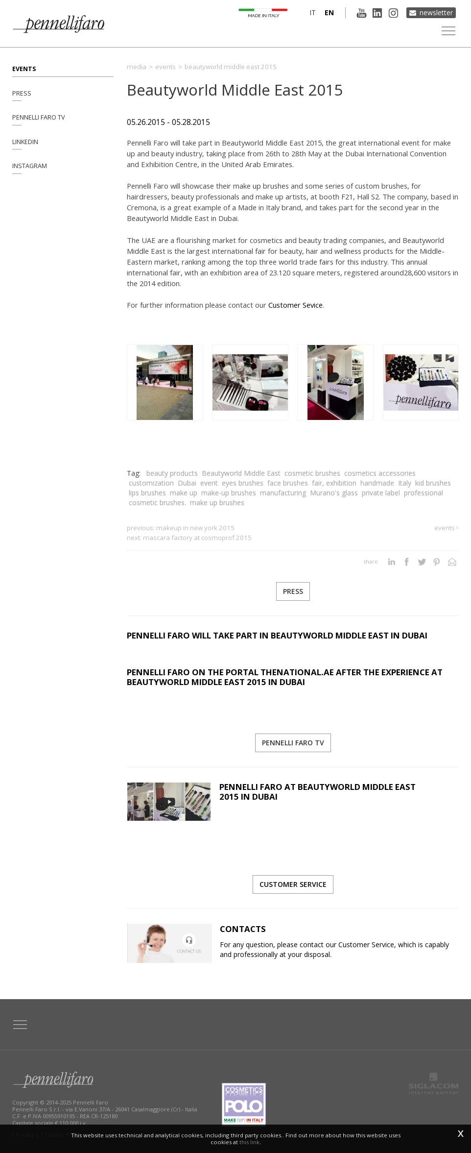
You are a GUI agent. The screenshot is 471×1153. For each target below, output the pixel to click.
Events (24, 68)
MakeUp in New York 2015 (195, 527)
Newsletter (436, 12)
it (312, 12)
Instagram (29, 166)
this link (249, 1142)
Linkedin (25, 142)
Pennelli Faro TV (38, 117)
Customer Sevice (295, 305)
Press (21, 93)
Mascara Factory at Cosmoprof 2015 (197, 537)
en (328, 12)
